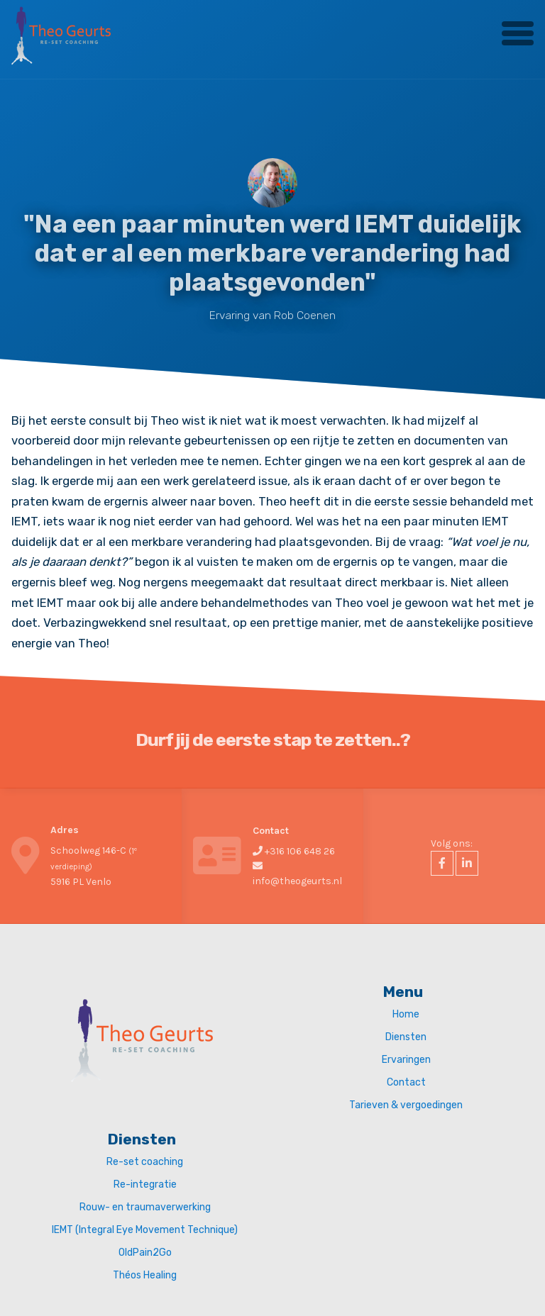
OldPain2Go (145, 1253)
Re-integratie (145, 1184)
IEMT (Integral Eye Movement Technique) (145, 1230)
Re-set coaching (144, 1162)
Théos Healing (145, 1275)
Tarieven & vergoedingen (406, 1105)
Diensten (405, 1037)
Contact (406, 1082)
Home (405, 1014)
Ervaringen (406, 1060)
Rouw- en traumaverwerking (145, 1207)
